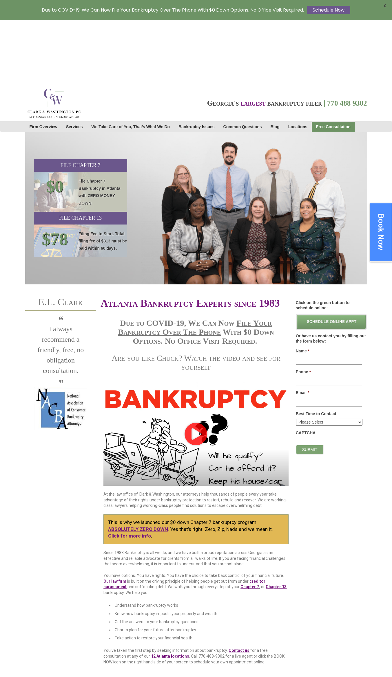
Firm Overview (44, 61)
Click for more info (129, 471)
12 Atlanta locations (170, 591)
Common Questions (242, 61)
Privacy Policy (307, 648)
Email (302, 327)
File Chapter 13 (80, 153)
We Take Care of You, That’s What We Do (131, 61)
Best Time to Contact (316, 348)
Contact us (239, 585)
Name (303, 286)
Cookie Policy (306, 661)
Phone (303, 306)
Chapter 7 (249, 521)
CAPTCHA (306, 367)
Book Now (381, 231)
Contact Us (304, 636)
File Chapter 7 (80, 100)
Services (74, 61)
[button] (195, 368)
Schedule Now (328, 10)
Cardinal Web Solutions (242, 642)
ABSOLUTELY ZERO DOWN (138, 464)
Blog (275, 61)
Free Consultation (333, 61)
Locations (297, 61)
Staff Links (304, 654)
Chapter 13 (276, 521)
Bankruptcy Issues (196, 61)
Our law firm (114, 516)
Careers (302, 630)
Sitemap (301, 642)
